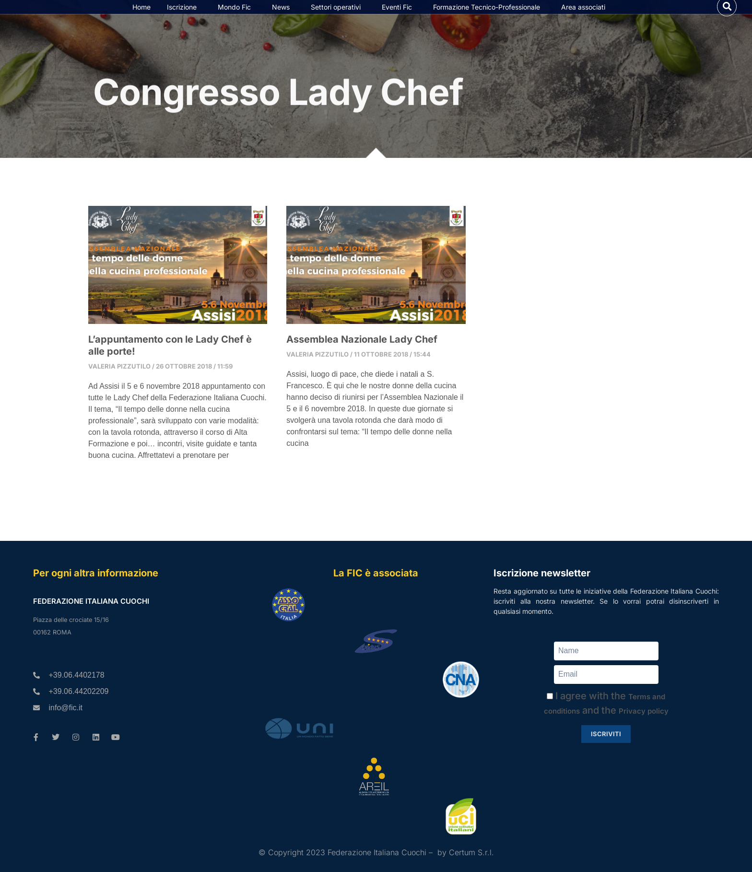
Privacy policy (644, 711)
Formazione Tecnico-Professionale (489, 20)
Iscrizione (184, 20)
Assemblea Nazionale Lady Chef (361, 366)
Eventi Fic (399, 20)
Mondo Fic (237, 20)
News (283, 20)
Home (141, 20)
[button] (727, 19)
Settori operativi (338, 20)
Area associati (585, 20)
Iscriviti (606, 734)
